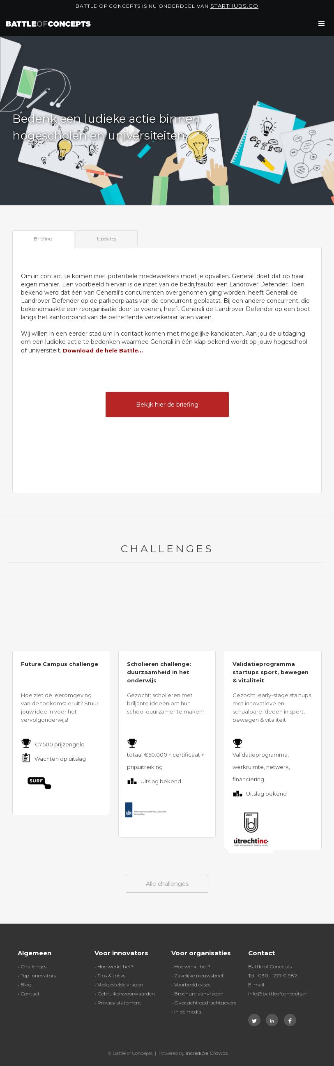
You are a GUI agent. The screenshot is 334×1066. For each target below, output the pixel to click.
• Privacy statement (117, 1003)
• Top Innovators (37, 975)
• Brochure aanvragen (197, 994)
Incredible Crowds (207, 1053)
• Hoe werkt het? (114, 966)
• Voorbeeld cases (190, 984)
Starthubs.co (234, 5)
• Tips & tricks (109, 975)
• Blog (25, 984)
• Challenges (32, 966)
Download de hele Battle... (103, 350)
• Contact (29, 994)
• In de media (186, 1012)
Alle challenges (167, 884)
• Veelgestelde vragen (118, 984)
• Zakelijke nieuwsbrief (197, 975)
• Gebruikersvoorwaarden (124, 994)
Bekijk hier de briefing (167, 404)
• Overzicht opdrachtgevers (203, 1003)
